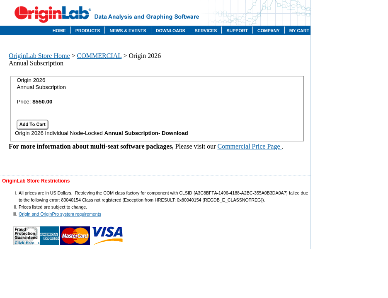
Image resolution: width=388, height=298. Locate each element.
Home (59, 30)
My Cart (299, 30)
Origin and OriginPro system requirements (60, 213)
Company (268, 30)
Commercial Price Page (250, 146)
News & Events (127, 30)
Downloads (170, 30)
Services (206, 30)
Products (87, 30)
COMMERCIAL (99, 55)
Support (237, 30)
